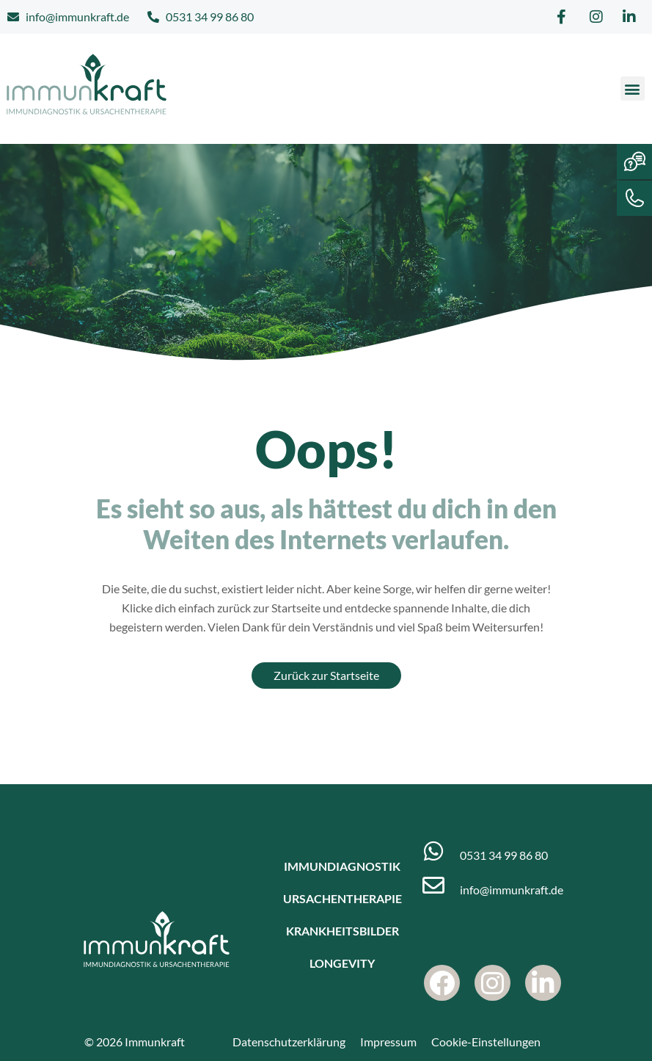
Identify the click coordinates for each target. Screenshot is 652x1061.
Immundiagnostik (342, 866)
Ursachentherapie (342, 898)
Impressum (388, 1042)
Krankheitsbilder (342, 931)
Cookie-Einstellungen (486, 1042)
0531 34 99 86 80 (504, 855)
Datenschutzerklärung (288, 1042)
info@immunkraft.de (511, 890)
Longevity (342, 963)
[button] (632, 88)
